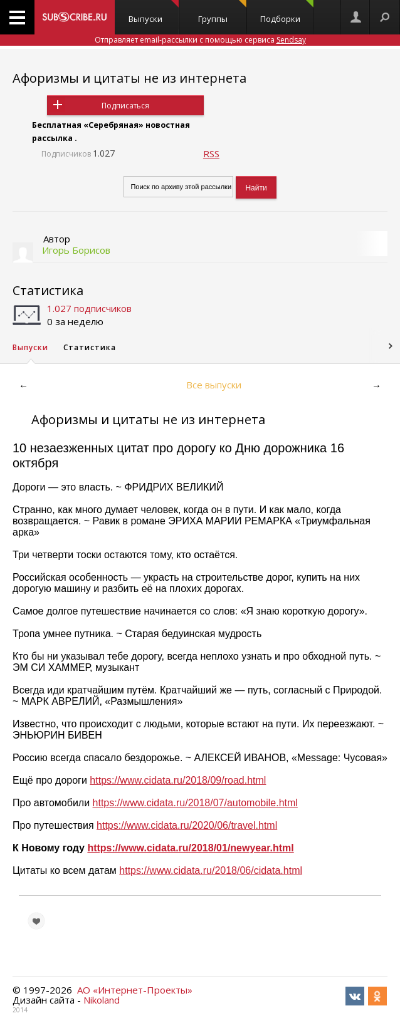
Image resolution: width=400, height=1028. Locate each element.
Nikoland (101, 1000)
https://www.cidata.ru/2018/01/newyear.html (190, 848)
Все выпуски (213, 384)
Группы (222, 12)
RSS (211, 153)
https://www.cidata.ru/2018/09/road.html (178, 780)
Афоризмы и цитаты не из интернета (129, 78)
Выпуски (154, 12)
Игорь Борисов (76, 250)
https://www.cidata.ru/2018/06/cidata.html (210, 870)
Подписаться (125, 105)
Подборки (286, 12)
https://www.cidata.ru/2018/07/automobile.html (195, 802)
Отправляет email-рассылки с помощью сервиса (200, 39)
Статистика (48, 290)
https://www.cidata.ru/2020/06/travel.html (187, 825)
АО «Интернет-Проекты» (134, 990)
